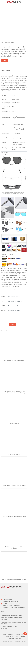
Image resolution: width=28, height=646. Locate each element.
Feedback (11, 638)
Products (17, 635)
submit (12, 324)
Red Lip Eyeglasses (14, 424)
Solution (15, 636)
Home (4, 635)
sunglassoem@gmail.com (10, 602)
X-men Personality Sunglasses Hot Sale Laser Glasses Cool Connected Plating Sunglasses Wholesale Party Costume (14, 392)
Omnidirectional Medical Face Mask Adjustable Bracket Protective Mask (11, 616)
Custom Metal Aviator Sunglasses (14, 360)
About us (10, 635)
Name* (3, 301)
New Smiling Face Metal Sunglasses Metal (14, 516)
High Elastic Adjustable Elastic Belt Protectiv (13, 622)
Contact (22, 636)
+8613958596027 (8, 599)
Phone (3, 305)
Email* (3, 296)
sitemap (18, 638)
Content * (4, 310)
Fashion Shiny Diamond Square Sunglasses (14, 485)
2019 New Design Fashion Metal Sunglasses (14, 547)
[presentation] (12, 319)
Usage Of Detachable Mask (9, 627)
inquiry (5, 60)
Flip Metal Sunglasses (14, 454)
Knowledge (8, 636)
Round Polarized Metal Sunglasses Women (14, 579)
